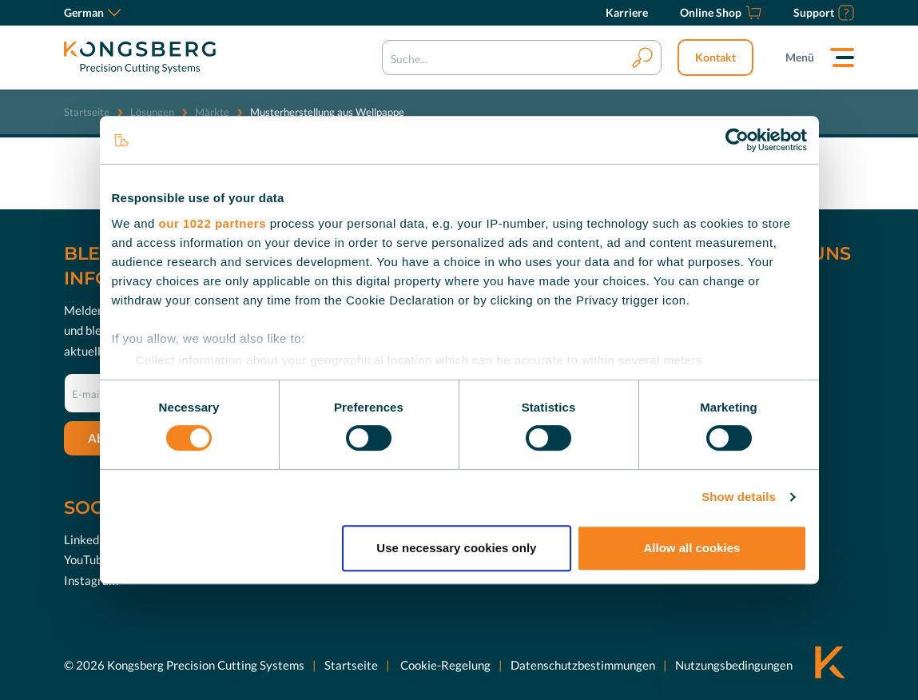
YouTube (86, 559)
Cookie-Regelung (444, 664)
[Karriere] (627, 13)
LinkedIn (86, 538)
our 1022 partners (212, 223)
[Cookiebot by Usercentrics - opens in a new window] (737, 140)
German (92, 12)
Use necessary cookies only (456, 548)
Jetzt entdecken (786, 642)
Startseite (86, 111)
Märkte (212, 111)
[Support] (823, 13)
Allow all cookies (692, 548)
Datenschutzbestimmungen (583, 664)
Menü (799, 57)
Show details (738, 496)
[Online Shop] (720, 13)
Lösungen (152, 111)
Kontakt (715, 57)
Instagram (91, 579)
